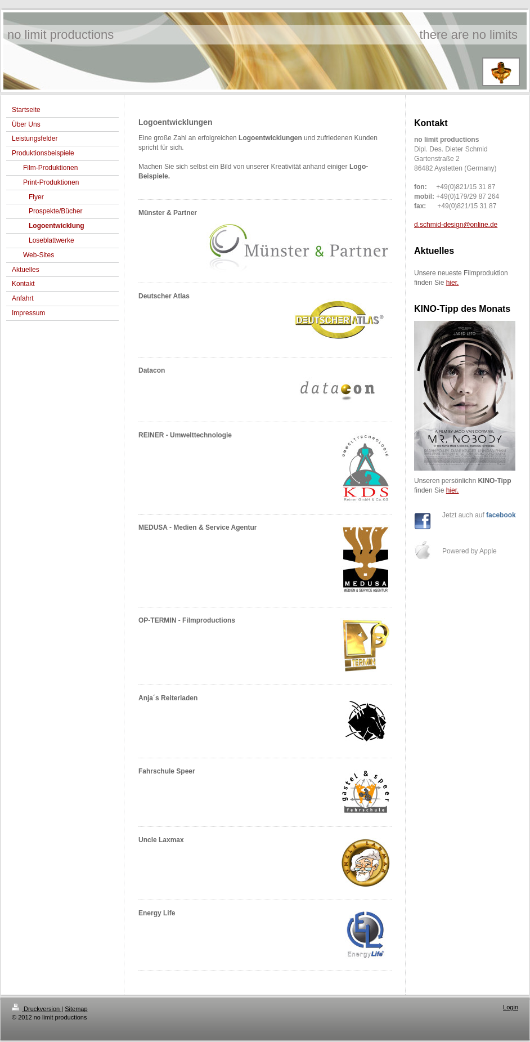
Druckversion (36, 1008)
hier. (452, 283)
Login (510, 1007)
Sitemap (76, 1008)
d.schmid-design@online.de (455, 225)
